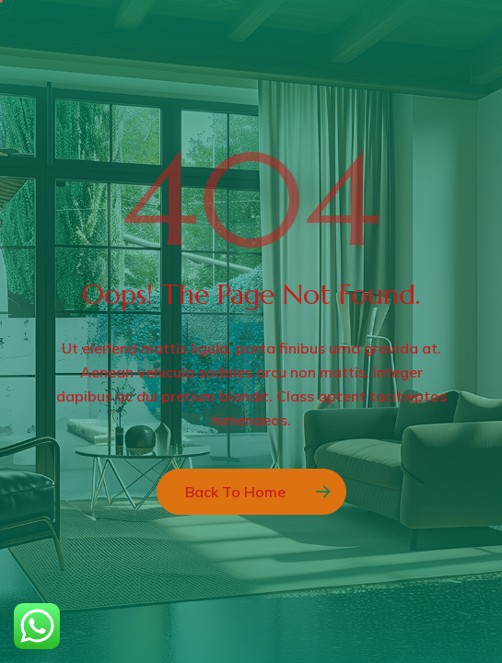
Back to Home (235, 492)
